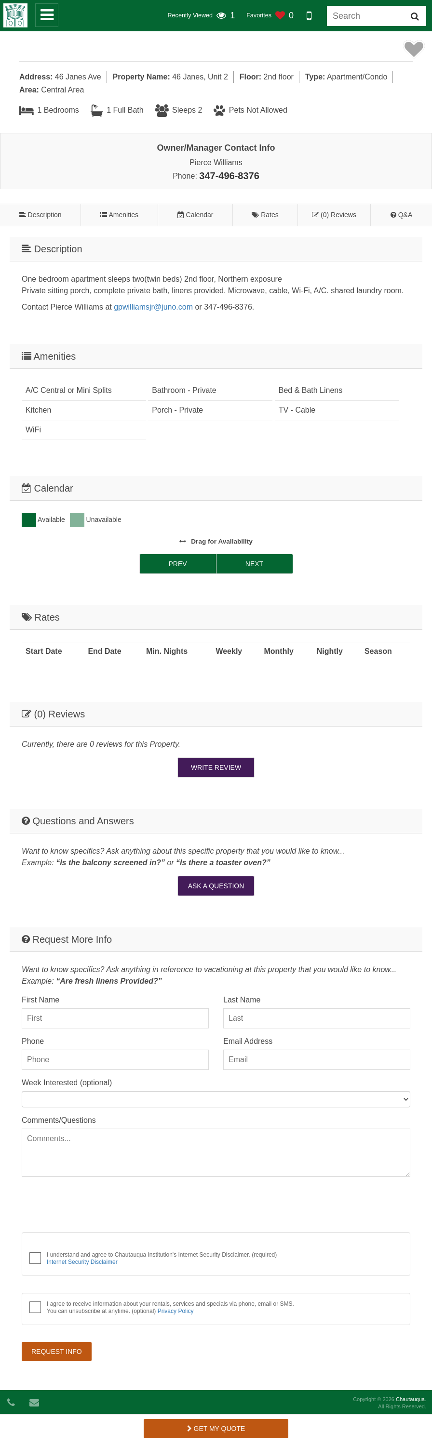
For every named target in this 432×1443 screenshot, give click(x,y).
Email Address (247, 1041)
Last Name (241, 1000)
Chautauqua (410, 1399)
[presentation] (95, 1206)
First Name (40, 1000)
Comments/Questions (59, 1120)
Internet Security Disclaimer (82, 1262)
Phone (33, 1041)
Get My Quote (216, 1428)
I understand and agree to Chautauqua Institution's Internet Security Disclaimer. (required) (162, 1258)
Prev (177, 564)
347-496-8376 (229, 175)
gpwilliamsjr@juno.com (153, 307)
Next (254, 564)
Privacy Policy (176, 1311)
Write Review (216, 767)
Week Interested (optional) (67, 1083)
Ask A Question (216, 886)
